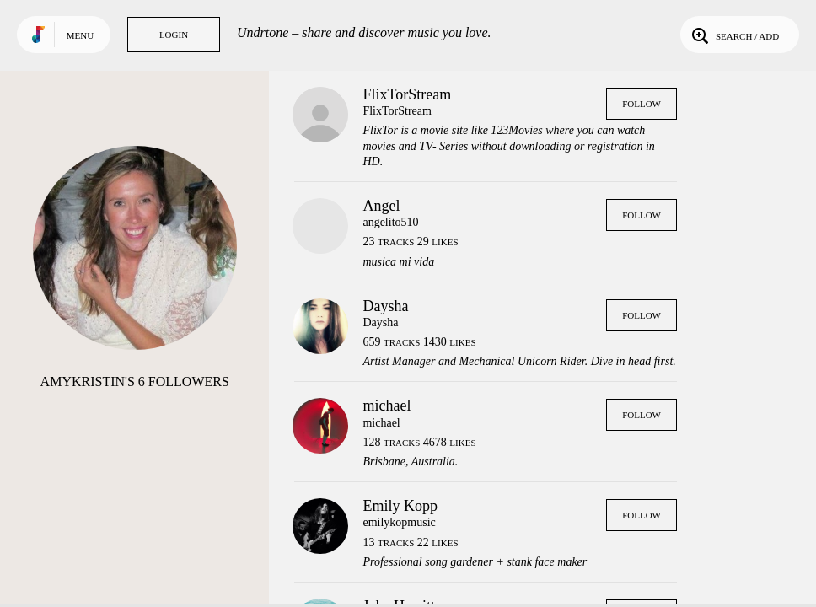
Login (173, 35)
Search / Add (734, 34)
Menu (80, 35)
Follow (641, 104)
